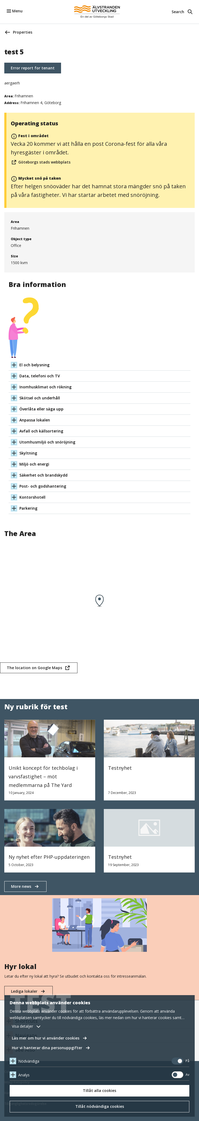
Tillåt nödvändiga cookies (99, 1106)
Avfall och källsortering (41, 431)
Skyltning (28, 453)
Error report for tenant (33, 67)
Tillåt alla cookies (99, 1090)
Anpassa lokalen (34, 420)
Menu (17, 10)
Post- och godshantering (42, 486)
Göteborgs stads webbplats (40, 162)
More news (21, 886)
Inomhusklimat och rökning (45, 386)
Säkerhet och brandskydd (43, 475)
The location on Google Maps (34, 669)
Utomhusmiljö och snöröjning (47, 442)
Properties (22, 32)
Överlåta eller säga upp (41, 408)
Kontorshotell (32, 497)
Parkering (28, 508)
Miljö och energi (34, 464)
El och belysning (34, 364)
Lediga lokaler (24, 991)
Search (178, 11)
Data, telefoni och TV (39, 375)
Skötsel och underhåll (39, 397)
